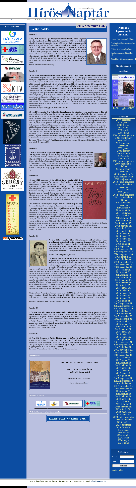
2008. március (123, 127)
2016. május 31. (123, 334)
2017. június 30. (123, 373)
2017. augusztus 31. (123, 378)
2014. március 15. (123, 223)
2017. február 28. (123, 363)
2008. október (123, 140)
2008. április (123, 130)
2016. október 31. (123, 347)
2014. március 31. (123, 226)
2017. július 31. (123, 375)
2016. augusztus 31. (123, 342)
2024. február (123, 432)
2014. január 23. (123, 213)
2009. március (123, 153)
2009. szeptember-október (123, 165)
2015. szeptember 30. (123, 308)
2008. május (123, 133)
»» (29, 170)
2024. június (123, 443)
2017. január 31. (123, 360)
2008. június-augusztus (123, 135)
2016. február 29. (123, 326)
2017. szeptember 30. (123, 381)
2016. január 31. (123, 324)
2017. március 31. (123, 365)
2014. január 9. (123, 207)
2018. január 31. (123, 391)
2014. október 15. (123, 257)
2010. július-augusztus (123, 182)
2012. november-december (123, 203)
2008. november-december (123, 144)
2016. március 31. (123, 329)
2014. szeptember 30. (123, 254)
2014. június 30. (123, 241)
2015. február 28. (123, 277)
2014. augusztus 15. (123, 246)
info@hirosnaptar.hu (98, 481)
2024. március (123, 435)
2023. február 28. (123, 404)
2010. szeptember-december (123, 185)
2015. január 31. (123, 272)
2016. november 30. (123, 352)
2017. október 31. (123, 383)
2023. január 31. (123, 401)
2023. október (123, 422)
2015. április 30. (123, 288)
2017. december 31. (123, 388)
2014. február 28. (123, 220)
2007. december (123, 120)
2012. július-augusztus (123, 195)
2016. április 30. (123, 332)
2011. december (123, 189)
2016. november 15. (123, 350)
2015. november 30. (123, 316)
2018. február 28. (123, 394)
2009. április (123, 156)
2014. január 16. (123, 210)
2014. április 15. (123, 228)
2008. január (123, 122)
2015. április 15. (123, 285)
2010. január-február (123, 174)
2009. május (123, 158)
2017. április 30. (123, 368)
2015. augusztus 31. (123, 303)
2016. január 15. (123, 321)
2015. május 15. (123, 290)
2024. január (123, 430)
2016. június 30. (123, 337)
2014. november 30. (123, 262)
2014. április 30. (123, 231)
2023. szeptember (123, 419)
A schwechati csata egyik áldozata (122, 39)
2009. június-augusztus (123, 161)
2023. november (123, 425)
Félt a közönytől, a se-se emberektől (123, 59)
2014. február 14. (123, 218)
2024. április (123, 437)
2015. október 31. (123, 313)
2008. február (123, 125)
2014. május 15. (123, 233)
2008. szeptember (123, 138)
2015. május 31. (123, 293)
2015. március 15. (123, 280)
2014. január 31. (123, 215)
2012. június (123, 192)
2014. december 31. (123, 267)
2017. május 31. (123, 370)
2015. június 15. (123, 295)
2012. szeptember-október (123, 198)
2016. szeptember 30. (123, 344)
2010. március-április (123, 176)
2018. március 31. (123, 396)
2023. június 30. (123, 414)
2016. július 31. (123, 339)
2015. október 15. (123, 311)
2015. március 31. (123, 282)
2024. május (123, 440)
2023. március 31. (123, 406)
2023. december (123, 427)
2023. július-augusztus (123, 417)
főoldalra (14, 20)
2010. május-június (123, 179)
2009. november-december (123, 170)
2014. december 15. (123, 264)
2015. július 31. (123, 300)
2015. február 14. (123, 275)
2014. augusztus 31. (123, 249)
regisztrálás (117, 470)
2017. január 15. (123, 357)
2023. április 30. (123, 409)
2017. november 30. (123, 386)
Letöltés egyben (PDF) (123, 108)
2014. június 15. (123, 238)
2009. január (123, 148)
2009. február (123, 151)
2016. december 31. (123, 355)
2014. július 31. (123, 244)
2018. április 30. (123, 399)
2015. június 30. (123, 298)
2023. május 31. (123, 412)
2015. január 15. (123, 269)
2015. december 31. (123, 319)
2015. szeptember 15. (123, 306)
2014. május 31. (123, 236)
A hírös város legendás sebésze (121, 49)
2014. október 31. (123, 259)
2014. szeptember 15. (123, 251)
